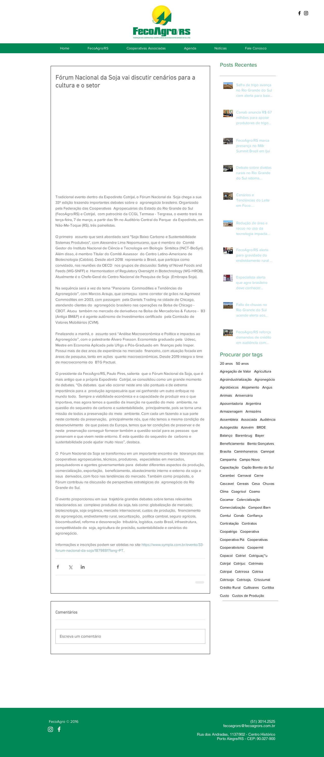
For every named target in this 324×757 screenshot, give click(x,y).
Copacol (226, 555)
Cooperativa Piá (232, 540)
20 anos (226, 363)
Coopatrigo (228, 531)
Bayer (259, 435)
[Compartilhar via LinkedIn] (82, 566)
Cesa (256, 484)
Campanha (228, 459)
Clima (224, 491)
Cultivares (251, 587)
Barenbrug (243, 435)
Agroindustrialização (236, 379)
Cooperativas (257, 540)
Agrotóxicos (229, 387)
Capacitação (229, 467)
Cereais (243, 484)
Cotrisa (257, 571)
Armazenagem (231, 411)
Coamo (254, 491)
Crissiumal (262, 580)
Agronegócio (265, 379)
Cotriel (241, 555)
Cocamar (227, 499)
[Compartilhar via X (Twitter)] (70, 566)
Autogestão (229, 427)
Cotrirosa (242, 571)
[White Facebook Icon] (59, 729)
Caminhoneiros (246, 451)
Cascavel (227, 484)
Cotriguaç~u (258, 555)
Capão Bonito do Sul (258, 467)
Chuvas (268, 484)
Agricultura (262, 371)
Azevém (247, 427)
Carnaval (244, 475)
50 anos (242, 363)
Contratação (229, 523)
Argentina (253, 403)
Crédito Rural (230, 587)
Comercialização (232, 507)
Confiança (254, 515)
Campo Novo (249, 459)
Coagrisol (238, 491)
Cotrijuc (240, 563)
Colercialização (248, 499)
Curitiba (268, 587)
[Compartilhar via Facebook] (57, 566)
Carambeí (227, 475)
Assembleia (229, 419)
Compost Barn (259, 507)
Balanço (226, 435)
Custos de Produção (248, 596)
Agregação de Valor (235, 371)
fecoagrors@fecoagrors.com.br (249, 726)
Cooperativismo (232, 547)
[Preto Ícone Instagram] (306, 13)
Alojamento (250, 387)
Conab (239, 515)
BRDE (261, 427)
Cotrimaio (256, 563)
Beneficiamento (232, 443)
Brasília (225, 451)
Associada (249, 419)
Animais (226, 395)
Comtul (225, 515)
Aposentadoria (231, 403)
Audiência (267, 419)
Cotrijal (225, 563)
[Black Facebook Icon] (299, 13)
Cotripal (226, 571)
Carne (259, 475)
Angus (267, 387)
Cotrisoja (227, 580)
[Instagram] (50, 729)
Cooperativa (249, 531)
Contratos (249, 523)
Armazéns (253, 411)
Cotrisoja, (244, 580)
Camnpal (267, 451)
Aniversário (244, 395)
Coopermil (255, 547)
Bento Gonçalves (260, 443)
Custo (224, 596)
